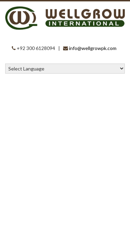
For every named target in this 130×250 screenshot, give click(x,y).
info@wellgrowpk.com (92, 48)
